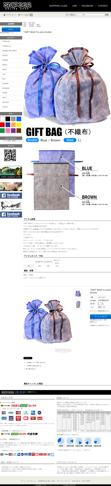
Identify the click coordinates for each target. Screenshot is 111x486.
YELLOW (18, 124)
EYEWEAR (5, 88)
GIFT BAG (32, 23)
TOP (24, 23)
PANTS (4, 69)
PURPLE (13, 130)
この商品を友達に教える (33, 366)
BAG (3, 79)
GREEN (2, 130)
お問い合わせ (76, 481)
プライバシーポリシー (64, 481)
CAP (3, 74)
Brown (39, 26)
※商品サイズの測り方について (100, 325)
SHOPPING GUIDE (58, 6)
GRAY (13, 119)
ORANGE (13, 124)
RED (2, 124)
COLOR (31, 25)
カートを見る (27, 15)
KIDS (4, 97)
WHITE (2, 119)
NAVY (7, 124)
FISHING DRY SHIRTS (9, 51)
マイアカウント (11, 15)
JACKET (5, 55)
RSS (83, 481)
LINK (74, 6)
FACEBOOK (87, 6)
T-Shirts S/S (6, 41)
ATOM (88, 481)
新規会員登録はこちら (7, 32)
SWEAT (4, 65)
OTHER (4, 93)
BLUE (18, 119)
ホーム (23, 481)
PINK (7, 130)
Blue (38, 25)
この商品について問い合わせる (35, 362)
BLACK (7, 119)
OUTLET (5, 107)
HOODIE (5, 60)
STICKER (5, 83)
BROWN (18, 130)
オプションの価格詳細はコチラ (100, 311)
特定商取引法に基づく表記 (46, 481)
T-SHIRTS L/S (6, 46)
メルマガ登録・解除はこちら (11, 141)
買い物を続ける (31, 369)
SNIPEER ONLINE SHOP (55, 485)
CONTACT (103, 6)
